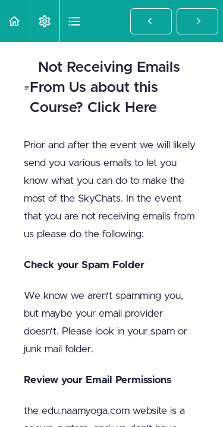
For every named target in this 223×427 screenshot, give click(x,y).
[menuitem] (44, 21)
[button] (15, 21)
